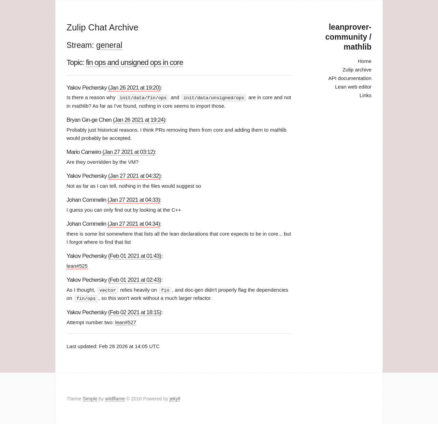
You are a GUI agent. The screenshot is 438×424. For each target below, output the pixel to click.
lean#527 (125, 321)
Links (365, 95)
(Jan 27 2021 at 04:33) (133, 199)
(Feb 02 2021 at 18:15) (134, 311)
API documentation (349, 78)
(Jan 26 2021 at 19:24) (139, 119)
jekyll (175, 398)
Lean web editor (353, 87)
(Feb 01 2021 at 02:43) (134, 279)
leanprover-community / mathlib (348, 37)
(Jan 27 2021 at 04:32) (134, 175)
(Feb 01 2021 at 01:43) (134, 255)
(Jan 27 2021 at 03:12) (128, 151)
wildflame (115, 398)
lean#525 (77, 265)
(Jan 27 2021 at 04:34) (133, 223)
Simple (91, 398)
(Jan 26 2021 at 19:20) (134, 87)
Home (364, 61)
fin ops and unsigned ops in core (134, 62)
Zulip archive (356, 69)
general (109, 45)
